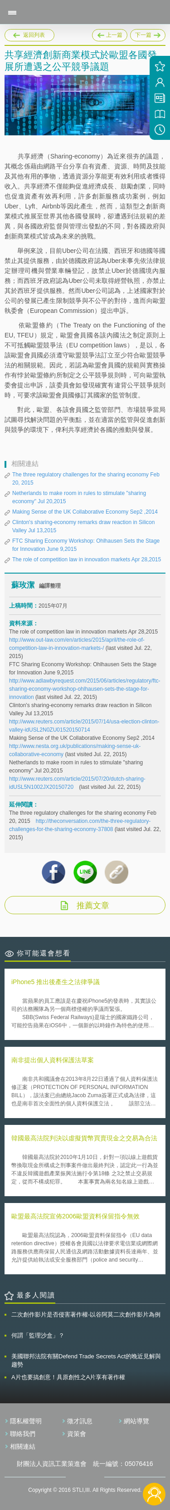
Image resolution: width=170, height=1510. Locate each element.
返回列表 (34, 35)
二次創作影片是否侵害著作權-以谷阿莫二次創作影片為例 (85, 1314)
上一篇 (109, 33)
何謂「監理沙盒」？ (37, 1335)
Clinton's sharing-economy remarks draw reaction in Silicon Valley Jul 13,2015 (83, 526)
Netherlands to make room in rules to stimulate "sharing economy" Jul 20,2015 (79, 497)
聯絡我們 (22, 1433)
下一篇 (147, 33)
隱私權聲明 (26, 1421)
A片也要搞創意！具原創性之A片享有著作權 (68, 1377)
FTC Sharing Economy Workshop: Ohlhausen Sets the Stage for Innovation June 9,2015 (86, 545)
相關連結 (22, 1446)
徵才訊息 (79, 1421)
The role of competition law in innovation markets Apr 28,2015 (86, 559)
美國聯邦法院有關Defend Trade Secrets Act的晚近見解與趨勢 (86, 1360)
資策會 (76, 1433)
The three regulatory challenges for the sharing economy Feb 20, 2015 (86, 478)
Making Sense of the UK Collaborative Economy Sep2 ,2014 (85, 512)
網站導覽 (136, 1421)
